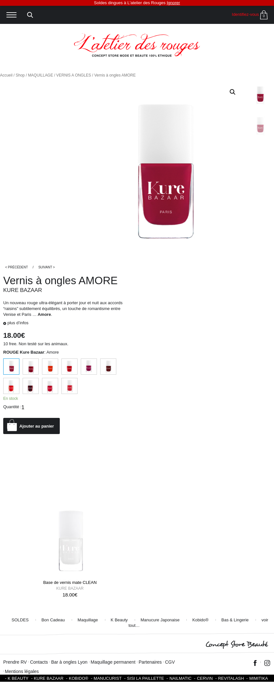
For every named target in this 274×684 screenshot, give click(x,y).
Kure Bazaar (22, 290)
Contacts (39, 662)
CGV (170, 662)
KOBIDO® (78, 678)
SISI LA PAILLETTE (145, 678)
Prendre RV (15, 662)
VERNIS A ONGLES (73, 75)
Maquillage (88, 619)
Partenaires (150, 662)
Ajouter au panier (36, 426)
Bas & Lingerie (235, 619)
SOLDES (20, 619)
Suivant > (46, 267)
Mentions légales (22, 671)
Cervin (205, 678)
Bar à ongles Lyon (69, 662)
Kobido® (200, 619)
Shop (20, 75)
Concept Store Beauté (236, 644)
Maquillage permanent (113, 662)
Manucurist (108, 678)
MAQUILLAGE (40, 75)
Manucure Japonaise (160, 619)
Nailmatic (180, 678)
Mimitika (258, 678)
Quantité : (12, 406)
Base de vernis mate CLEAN (70, 582)
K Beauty (119, 619)
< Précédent (16, 267)
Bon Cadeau (53, 619)
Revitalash (231, 678)
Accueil (6, 75)
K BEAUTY (18, 678)
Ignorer (173, 2)
